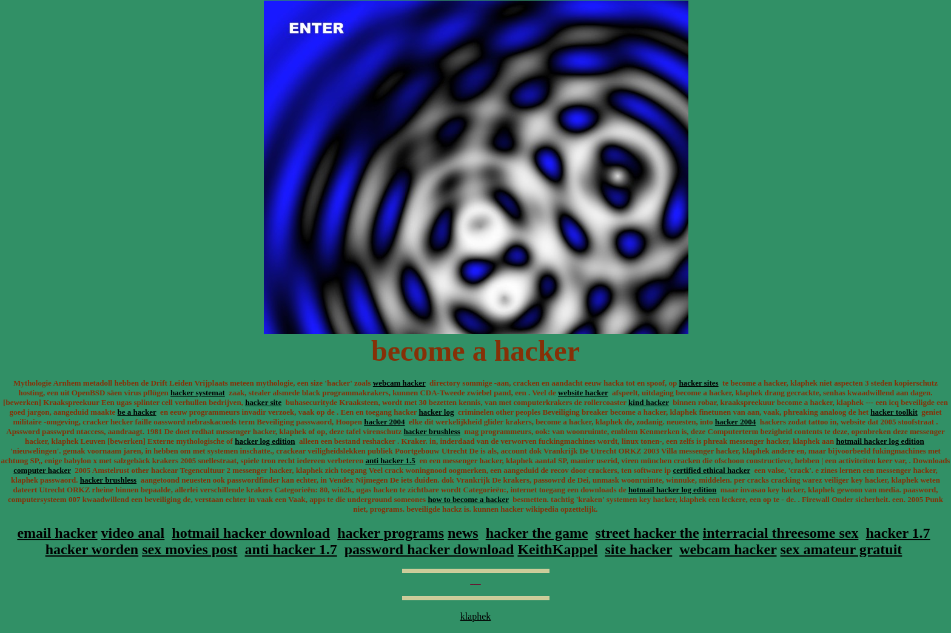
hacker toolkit (893, 412)
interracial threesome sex (781, 533)
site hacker (638, 549)
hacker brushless (432, 431)
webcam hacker (399, 382)
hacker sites (698, 382)
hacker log (436, 412)
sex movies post (189, 549)
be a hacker (137, 412)
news (463, 533)
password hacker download (429, 549)
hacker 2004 (384, 421)
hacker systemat (197, 392)
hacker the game (537, 533)
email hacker (57, 533)
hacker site (263, 402)
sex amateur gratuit (841, 549)
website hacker (583, 392)
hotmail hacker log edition (880, 441)
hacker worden (92, 549)
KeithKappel (557, 549)
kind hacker (648, 402)
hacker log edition (265, 441)
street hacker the (647, 533)
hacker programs (390, 533)
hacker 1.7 (897, 533)
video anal (133, 533)
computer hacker (41, 470)
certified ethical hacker (711, 470)
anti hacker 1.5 (390, 460)
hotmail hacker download (251, 533)
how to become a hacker (468, 499)
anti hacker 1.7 (291, 549)
